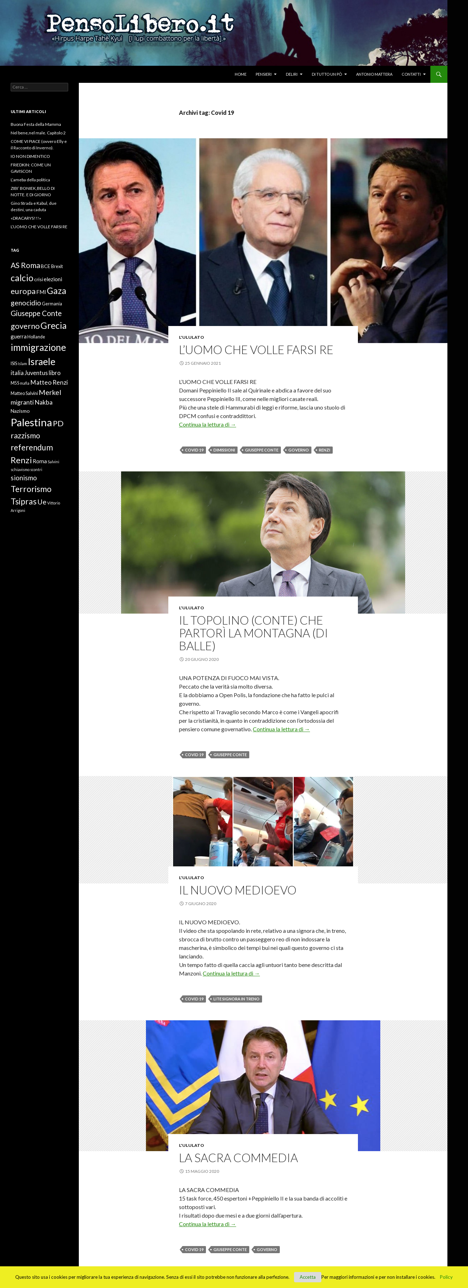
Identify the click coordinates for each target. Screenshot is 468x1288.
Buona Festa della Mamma (36, 124)
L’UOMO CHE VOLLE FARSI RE (256, 349)
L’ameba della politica (30, 179)
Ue (42, 502)
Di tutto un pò (327, 74)
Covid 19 (194, 450)
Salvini (53, 461)
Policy (446, 1277)
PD (58, 423)
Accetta (308, 1277)
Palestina (31, 422)
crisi (38, 279)
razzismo (25, 435)
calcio (22, 277)
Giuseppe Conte (261, 450)
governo (298, 450)
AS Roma (25, 265)
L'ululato (191, 337)
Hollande (36, 337)
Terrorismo (31, 489)
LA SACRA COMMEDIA (238, 1157)
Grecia (53, 325)
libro (55, 372)
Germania (52, 303)
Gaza (56, 290)
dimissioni (224, 450)
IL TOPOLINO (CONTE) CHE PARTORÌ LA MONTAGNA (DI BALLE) (253, 633)
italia (17, 372)
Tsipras (24, 501)
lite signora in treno (236, 998)
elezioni (53, 279)
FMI (41, 292)
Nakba (43, 402)
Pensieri (264, 74)
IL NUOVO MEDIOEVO (237, 890)
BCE (45, 266)
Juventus (36, 372)
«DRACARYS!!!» (26, 218)
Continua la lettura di (207, 424)
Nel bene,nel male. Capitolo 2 (38, 132)
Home (240, 74)
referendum (32, 447)
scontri (36, 469)
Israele (41, 361)
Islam (22, 363)
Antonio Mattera (374, 74)
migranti (22, 402)
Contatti (411, 74)
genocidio (26, 303)
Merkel (50, 392)
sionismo (24, 478)
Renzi (324, 450)
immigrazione (38, 347)
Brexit (57, 266)
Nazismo (20, 411)
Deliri (292, 74)
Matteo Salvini (24, 393)
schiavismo (20, 469)
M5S (15, 383)
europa (23, 291)
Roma (40, 461)
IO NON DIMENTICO (30, 156)
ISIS (14, 363)
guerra (19, 336)
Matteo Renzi (49, 382)
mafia (24, 383)
